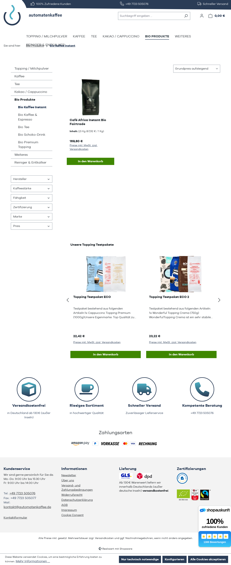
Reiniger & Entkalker (30, 162)
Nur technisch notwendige (140, 559)
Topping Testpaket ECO (92, 297)
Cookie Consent (72, 515)
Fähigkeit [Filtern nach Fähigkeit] (31, 197)
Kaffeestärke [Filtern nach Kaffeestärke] (31, 188)
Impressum (69, 510)
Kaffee (19, 76)
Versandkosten (104, 538)
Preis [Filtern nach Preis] (31, 226)
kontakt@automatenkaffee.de (27, 507)
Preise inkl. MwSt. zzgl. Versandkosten (83, 147)
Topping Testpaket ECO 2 (169, 297)
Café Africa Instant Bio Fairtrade (88, 122)
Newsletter (68, 475)
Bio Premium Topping (28, 144)
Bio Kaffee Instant (32, 107)
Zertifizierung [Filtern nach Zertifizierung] (31, 207)
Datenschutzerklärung (77, 500)
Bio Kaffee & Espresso (27, 117)
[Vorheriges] (67, 300)
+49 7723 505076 (22, 493)
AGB (64, 505)
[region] (143, 300)
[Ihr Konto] (201, 15)
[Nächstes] (219, 300)
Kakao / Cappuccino (30, 92)
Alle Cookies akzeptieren (208, 559)
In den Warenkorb (90, 161)
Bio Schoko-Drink (31, 134)
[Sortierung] (196, 69)
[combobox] (150, 16)
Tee (17, 84)
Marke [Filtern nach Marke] (31, 216)
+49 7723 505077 (23, 498)
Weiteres (21, 154)
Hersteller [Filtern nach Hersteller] (31, 179)
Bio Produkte (24, 99)
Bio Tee (23, 127)
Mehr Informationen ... (33, 561)
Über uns (67, 480)
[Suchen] (186, 16)
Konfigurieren (174, 559)
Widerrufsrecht (71, 495)
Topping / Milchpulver (31, 68)
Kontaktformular (15, 517)
